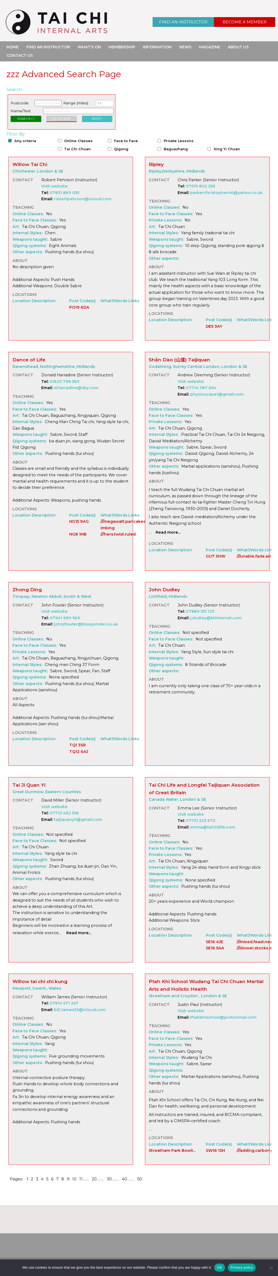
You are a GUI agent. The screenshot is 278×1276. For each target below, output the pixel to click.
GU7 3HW (215, 556)
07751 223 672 (200, 820)
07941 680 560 (65, 617)
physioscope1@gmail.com (217, 394)
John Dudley (164, 589)
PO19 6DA (79, 307)
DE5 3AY (214, 326)
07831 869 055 (64, 192)
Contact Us (20, 55)
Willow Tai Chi (29, 164)
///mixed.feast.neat (255, 941)
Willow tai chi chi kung (39, 981)
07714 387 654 (201, 387)
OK (219, 1267)
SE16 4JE (214, 941)
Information (157, 47)
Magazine (209, 47)
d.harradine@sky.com (76, 387)
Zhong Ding (27, 589)
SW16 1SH (215, 1150)
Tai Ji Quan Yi (28, 785)
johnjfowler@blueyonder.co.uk (86, 624)
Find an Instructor (183, 21)
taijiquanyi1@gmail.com (78, 819)
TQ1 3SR (77, 745)
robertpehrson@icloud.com (82, 198)
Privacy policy (241, 1267)
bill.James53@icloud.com (80, 1009)
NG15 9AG (79, 521)
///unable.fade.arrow (257, 556)
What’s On (89, 47)
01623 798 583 (64, 381)
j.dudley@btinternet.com (216, 617)
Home (13, 47)
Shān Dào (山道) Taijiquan (179, 359)
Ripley (156, 164)
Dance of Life (28, 359)
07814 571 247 (64, 1003)
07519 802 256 (200, 186)
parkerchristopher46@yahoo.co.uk (226, 192)
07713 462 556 (64, 813)
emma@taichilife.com (212, 827)
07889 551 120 (200, 611)
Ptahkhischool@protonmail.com (223, 1017)
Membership (122, 47)
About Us (238, 47)
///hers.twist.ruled (118, 534)
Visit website (54, 186)
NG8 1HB (78, 534)
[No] (271, 1267)
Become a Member (244, 21)
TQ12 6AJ (78, 751)
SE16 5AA (215, 948)
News (185, 47)
